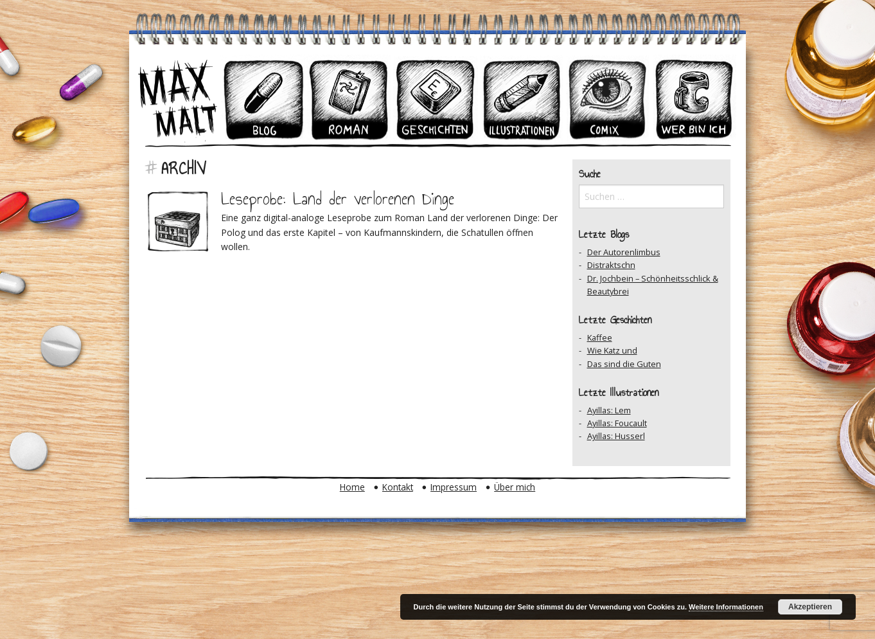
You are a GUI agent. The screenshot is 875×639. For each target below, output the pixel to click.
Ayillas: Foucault (617, 423)
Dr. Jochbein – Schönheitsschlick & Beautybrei (652, 285)
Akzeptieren (810, 606)
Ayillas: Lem (609, 410)
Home (352, 487)
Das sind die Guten (624, 364)
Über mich (514, 487)
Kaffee (599, 337)
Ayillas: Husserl (616, 436)
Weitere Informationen (726, 607)
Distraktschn (611, 265)
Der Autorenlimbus (623, 252)
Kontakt (397, 487)
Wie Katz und (612, 350)
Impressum (453, 487)
